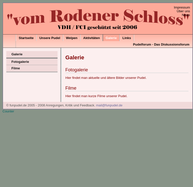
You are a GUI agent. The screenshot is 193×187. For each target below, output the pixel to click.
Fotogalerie (20, 62)
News (186, 15)
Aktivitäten (91, 38)
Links (126, 38)
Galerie (111, 38)
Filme (15, 68)
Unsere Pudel (49, 38)
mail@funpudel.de (109, 105)
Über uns (183, 11)
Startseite (26, 38)
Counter (8, 111)
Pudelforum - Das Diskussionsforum (161, 44)
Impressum (182, 7)
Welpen (71, 38)
